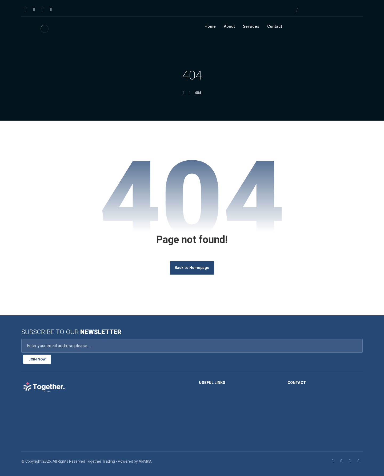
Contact (274, 26)
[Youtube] (51, 9)
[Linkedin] (34, 9)
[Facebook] (25, 9)
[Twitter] (42, 9)
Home (210, 26)
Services (251, 26)
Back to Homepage (192, 267)
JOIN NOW (37, 359)
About (229, 26)
